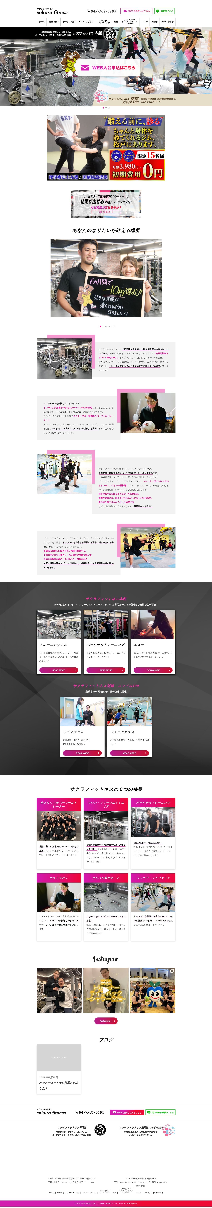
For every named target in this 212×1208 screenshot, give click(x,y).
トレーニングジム (86, 23)
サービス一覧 (68, 23)
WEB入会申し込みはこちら (127, 1113)
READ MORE (58, 671)
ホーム (42, 23)
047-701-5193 (91, 1113)
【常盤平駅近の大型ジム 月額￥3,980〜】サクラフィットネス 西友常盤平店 (109, 1205)
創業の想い (53, 23)
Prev (54, 283)
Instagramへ (106, 1022)
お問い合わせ (167, 23)
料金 (116, 23)
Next (158, 283)
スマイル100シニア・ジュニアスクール (129, 23)
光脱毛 (154, 23)
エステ (144, 23)
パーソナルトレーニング (104, 23)
